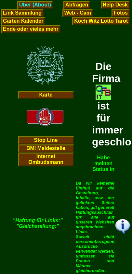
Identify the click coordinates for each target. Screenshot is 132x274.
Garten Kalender (23, 21)
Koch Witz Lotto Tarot (101, 21)
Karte (46, 94)
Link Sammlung (22, 13)
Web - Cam (77, 13)
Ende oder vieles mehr (31, 29)
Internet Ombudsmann (45, 159)
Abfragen (76, 4)
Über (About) (35, 4)
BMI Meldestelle (45, 148)
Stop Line (46, 140)
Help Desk (115, 4)
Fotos (120, 13)
